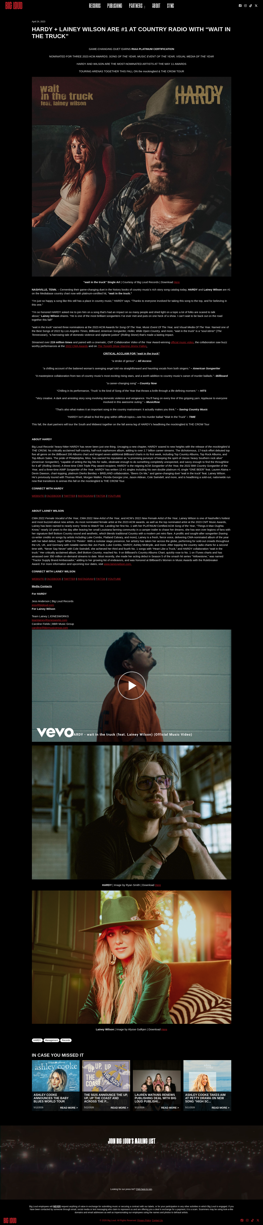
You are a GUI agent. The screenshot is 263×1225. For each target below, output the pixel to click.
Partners (135, 6)
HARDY (37, 1040)
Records (95, 6)
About (156, 6)
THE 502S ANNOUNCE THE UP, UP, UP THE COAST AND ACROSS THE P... (106, 1098)
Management (51, 1040)
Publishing (114, 6)
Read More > (69, 1107)
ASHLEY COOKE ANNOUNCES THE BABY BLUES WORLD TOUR (51, 1098)
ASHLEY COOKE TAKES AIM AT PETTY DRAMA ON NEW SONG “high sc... (205, 1098)
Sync (170, 6)
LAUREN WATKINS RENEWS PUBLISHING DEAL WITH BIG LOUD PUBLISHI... (155, 1098)
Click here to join (144, 1189)
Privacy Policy (144, 1220)
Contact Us (157, 1220)
